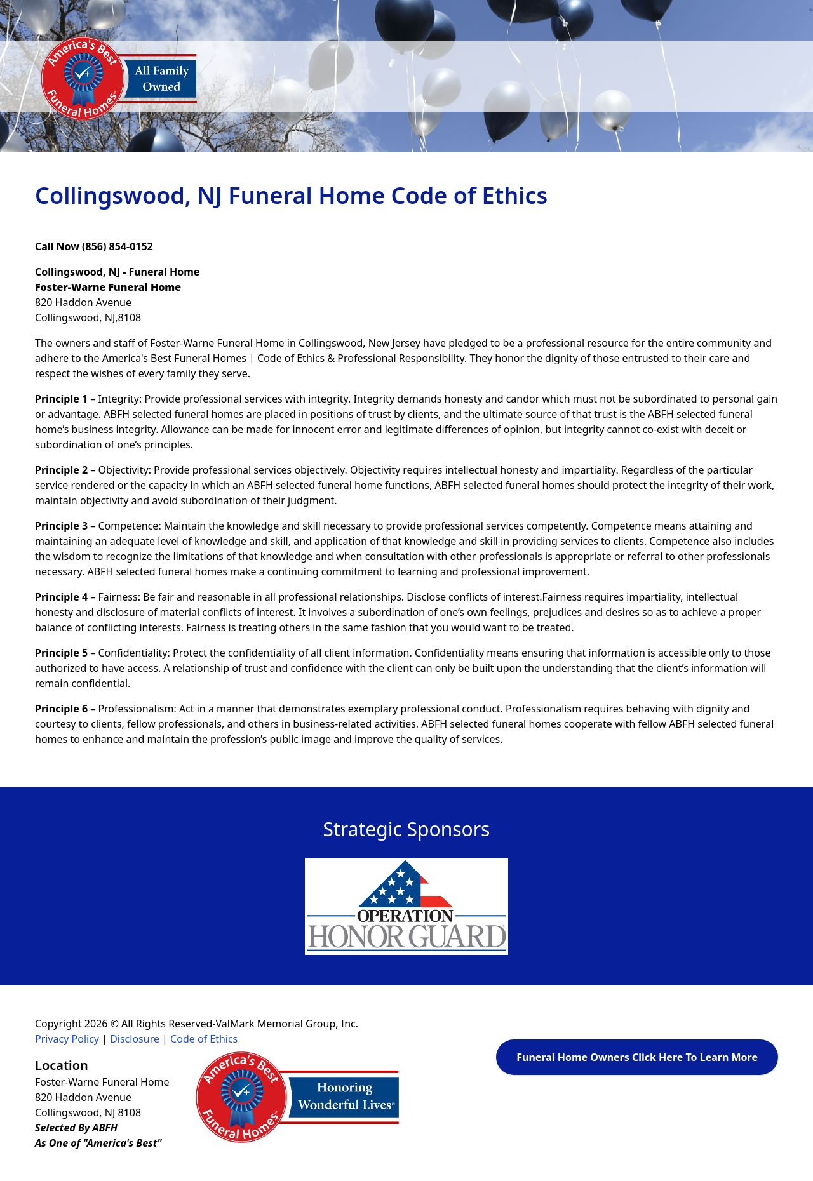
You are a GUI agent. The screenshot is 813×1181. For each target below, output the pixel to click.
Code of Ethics (204, 1039)
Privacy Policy (67, 1039)
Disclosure (134, 1039)
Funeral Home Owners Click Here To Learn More (637, 1057)
